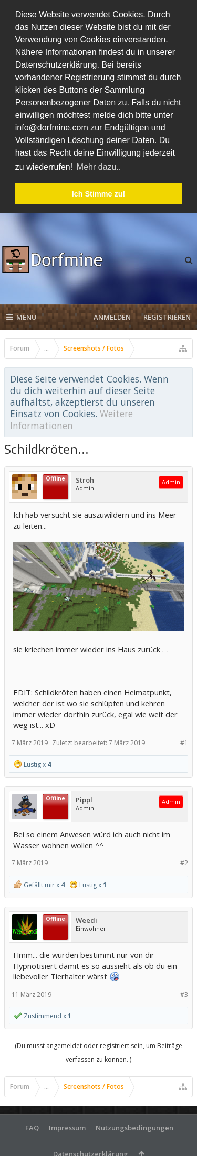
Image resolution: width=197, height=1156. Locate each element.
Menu (21, 316)
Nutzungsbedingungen (134, 1126)
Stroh (85, 479)
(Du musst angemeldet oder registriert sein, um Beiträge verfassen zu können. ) (98, 1051)
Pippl (84, 798)
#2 (184, 862)
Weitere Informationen (71, 418)
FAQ (32, 1126)
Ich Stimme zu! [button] (99, 194)
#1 (184, 741)
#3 (184, 993)
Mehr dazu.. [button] (99, 166)
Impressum (67, 1126)
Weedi (86, 919)
